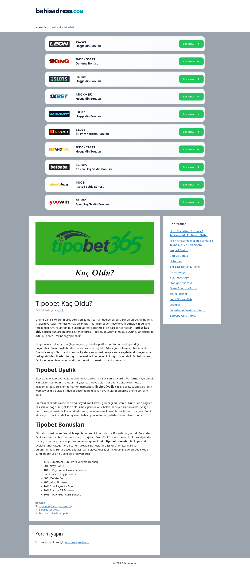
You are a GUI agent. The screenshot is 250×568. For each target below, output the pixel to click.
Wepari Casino (179, 250)
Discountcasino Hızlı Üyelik (53, 513)
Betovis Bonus (179, 256)
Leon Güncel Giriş (181, 299)
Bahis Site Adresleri (63, 27)
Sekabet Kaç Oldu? (49, 509)
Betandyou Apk (179, 277)
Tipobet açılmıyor (48, 506)
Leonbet (175, 304)
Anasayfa (40, 27)
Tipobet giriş (65, 506)
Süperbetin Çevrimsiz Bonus (188, 310)
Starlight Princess (181, 283)
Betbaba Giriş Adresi (183, 315)
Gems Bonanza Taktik (183, 288)
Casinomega (178, 272)
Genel (42, 502)
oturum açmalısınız (77, 542)
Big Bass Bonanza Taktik (185, 266)
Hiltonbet (176, 261)
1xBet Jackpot (178, 294)
